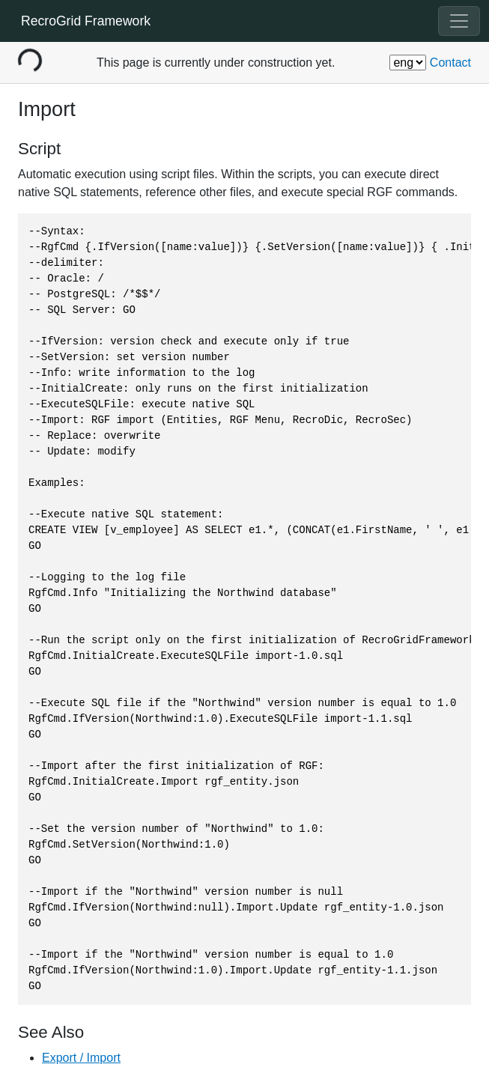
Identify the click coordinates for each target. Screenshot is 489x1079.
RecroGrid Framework (86, 20)
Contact (450, 62)
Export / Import (81, 1057)
